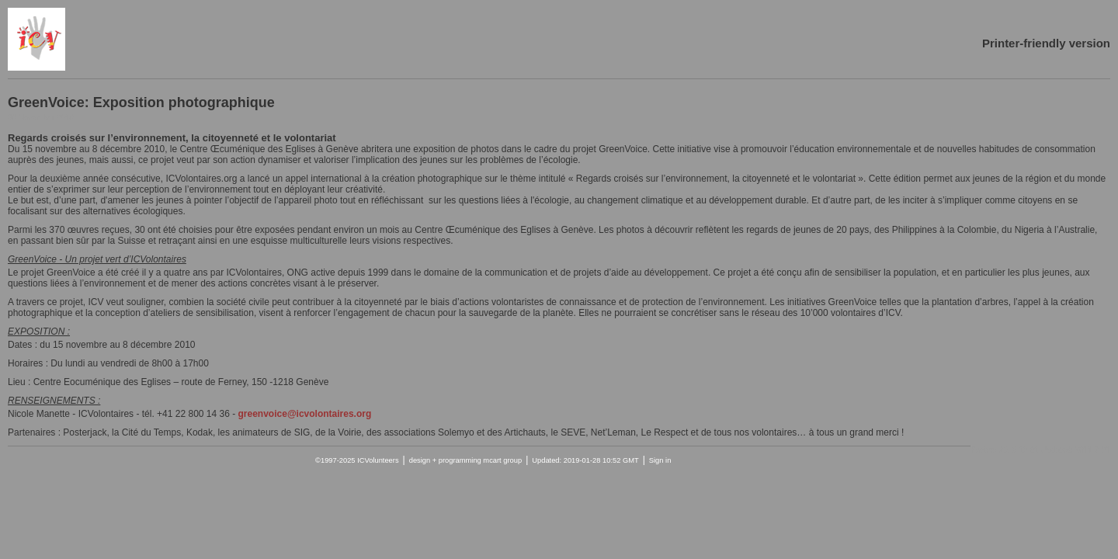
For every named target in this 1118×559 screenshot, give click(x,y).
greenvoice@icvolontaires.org (305, 413)
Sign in (660, 460)
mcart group (502, 460)
